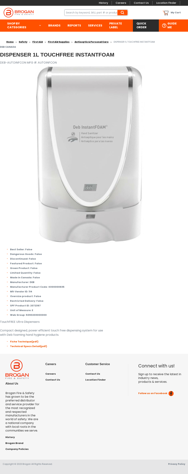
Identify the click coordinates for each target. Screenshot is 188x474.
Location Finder (166, 3)
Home (10, 41)
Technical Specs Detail (28, 346)
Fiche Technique (24, 341)
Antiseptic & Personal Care (92, 41)
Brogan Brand (14, 443)
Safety (23, 41)
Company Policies (17, 449)
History (103, 3)
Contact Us (141, 3)
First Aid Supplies (59, 41)
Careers (121, 3)
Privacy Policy (176, 464)
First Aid (37, 41)
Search (123, 12)
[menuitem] (24, 25)
